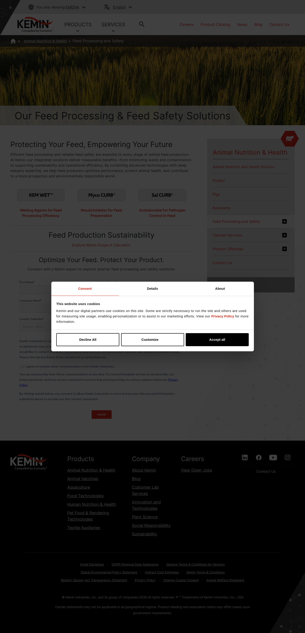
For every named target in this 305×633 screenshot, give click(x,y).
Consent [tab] (85, 288)
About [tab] (220, 288)
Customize (152, 339)
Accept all (217, 339)
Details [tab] (152, 288)
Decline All (87, 339)
